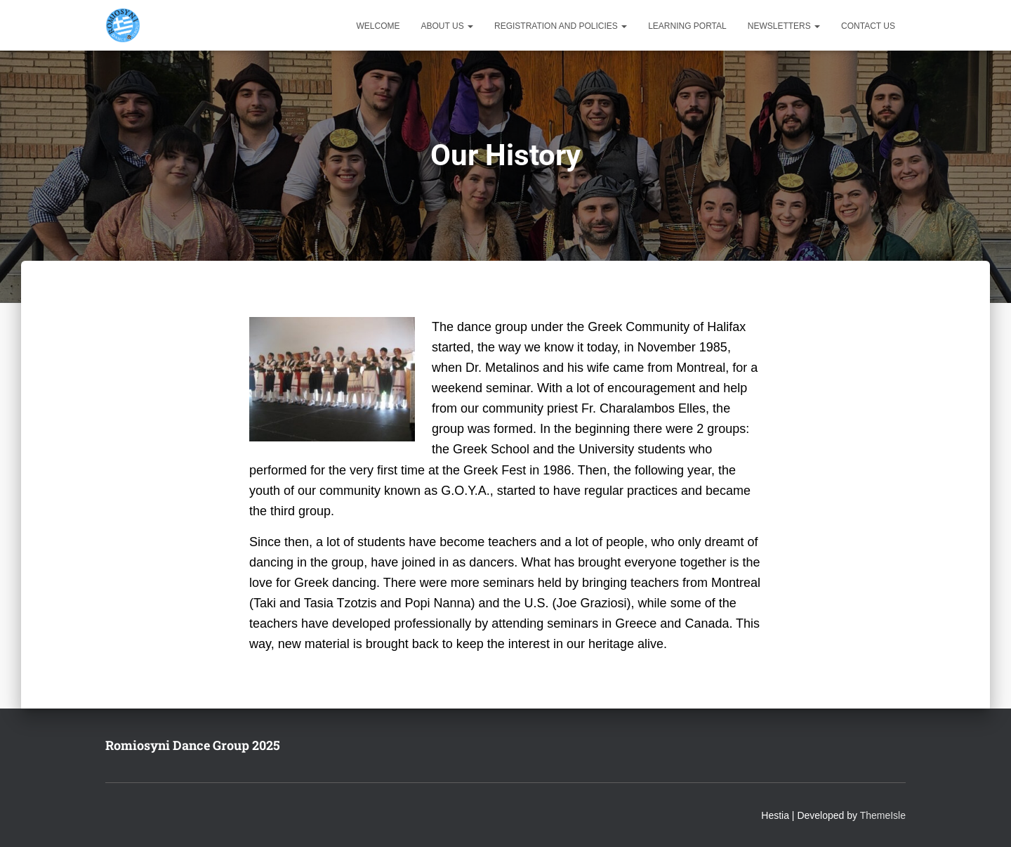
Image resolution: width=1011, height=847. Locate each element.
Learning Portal (687, 26)
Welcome (378, 26)
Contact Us (868, 26)
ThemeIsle (883, 815)
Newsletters (784, 26)
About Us (447, 26)
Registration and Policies (560, 26)
